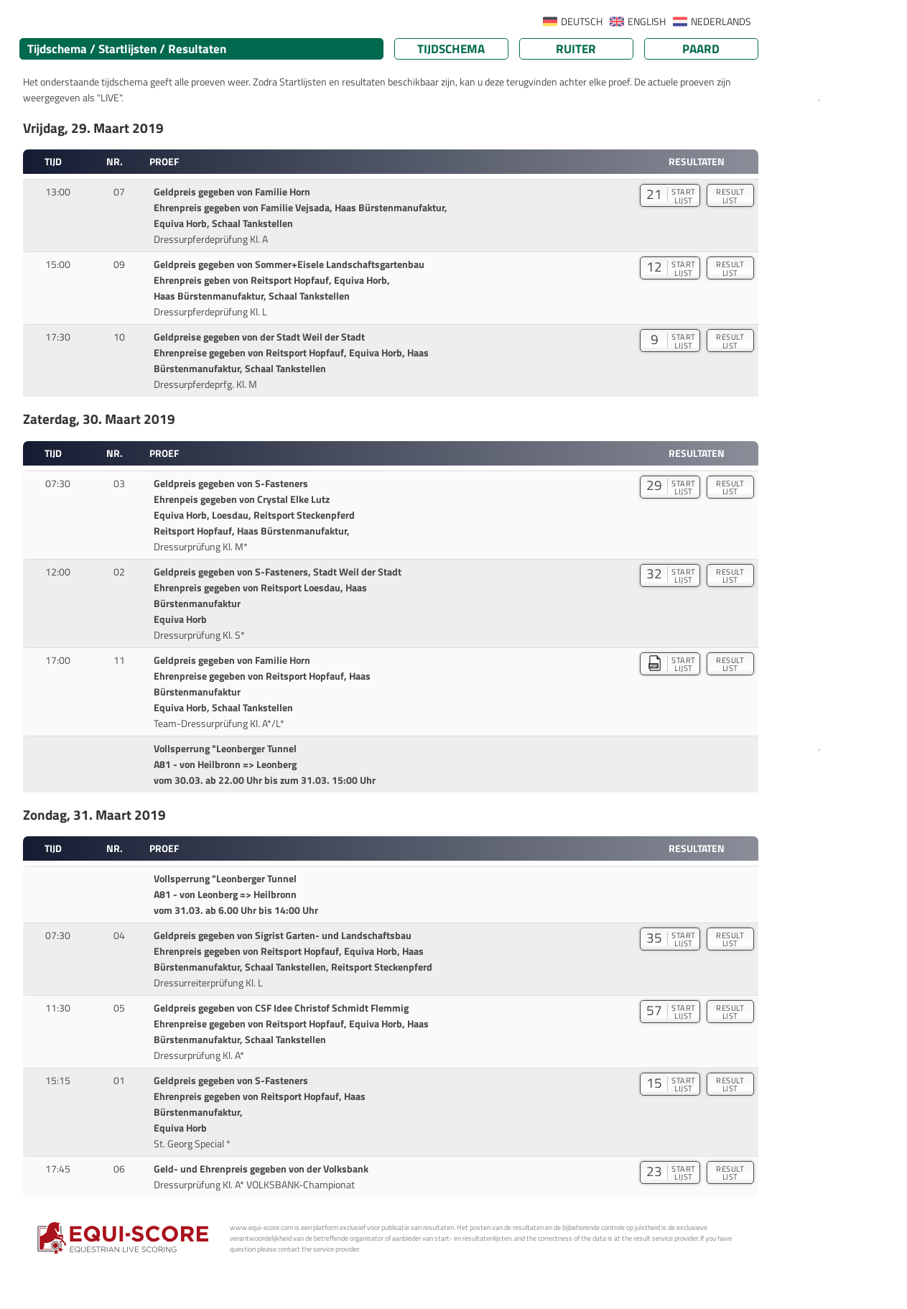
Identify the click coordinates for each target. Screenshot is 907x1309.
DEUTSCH (582, 21)
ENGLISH (647, 21)
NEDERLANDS (721, 21)
